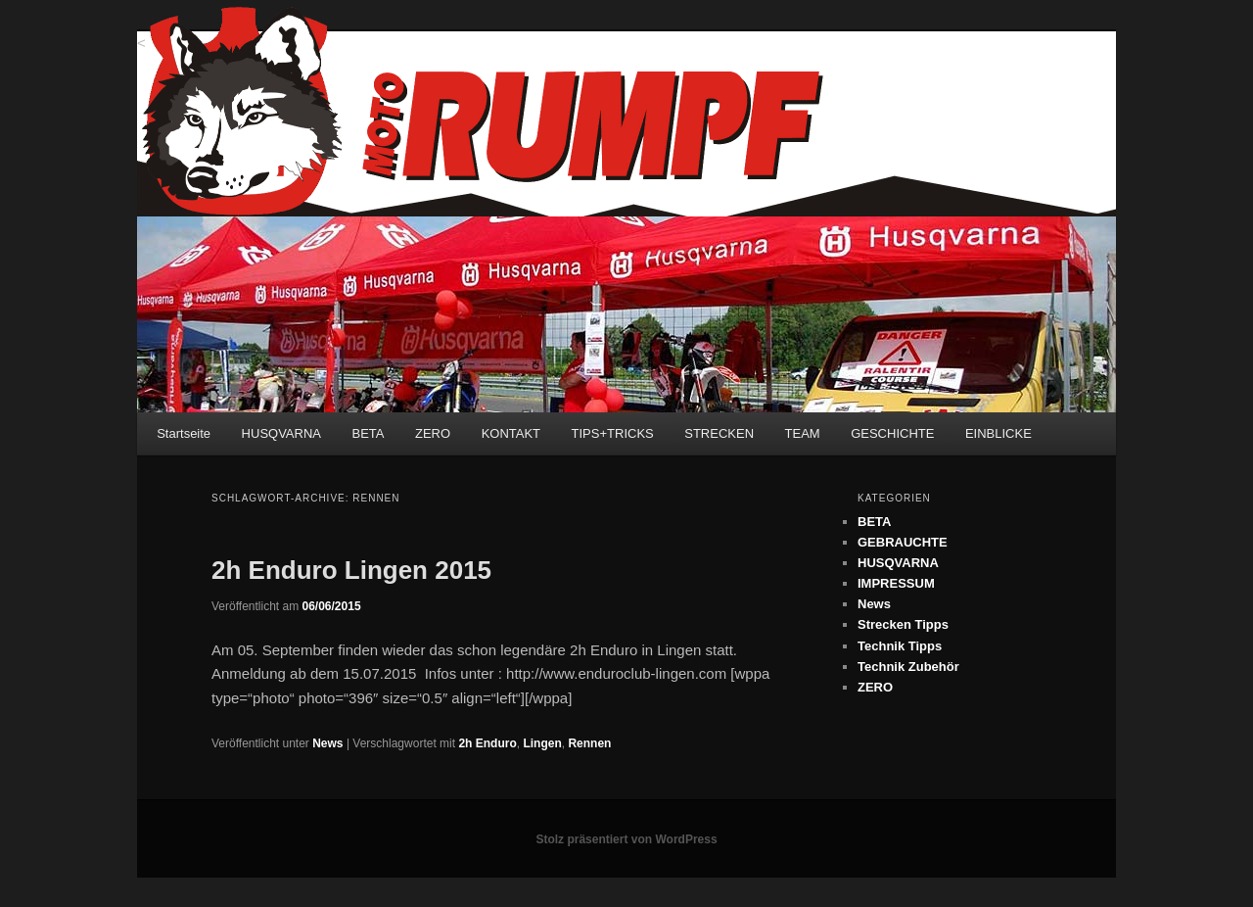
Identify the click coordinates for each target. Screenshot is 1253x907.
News (327, 743)
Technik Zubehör (908, 666)
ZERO (432, 433)
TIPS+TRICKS (613, 433)
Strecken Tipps (903, 624)
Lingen (542, 743)
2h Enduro (487, 743)
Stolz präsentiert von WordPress (626, 839)
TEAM (802, 433)
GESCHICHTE (892, 433)
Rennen (589, 743)
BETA (368, 433)
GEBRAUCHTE (903, 542)
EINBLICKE (998, 433)
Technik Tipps (900, 646)
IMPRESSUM (896, 583)
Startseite (183, 433)
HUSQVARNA (281, 433)
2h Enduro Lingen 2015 (351, 570)
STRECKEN (719, 433)
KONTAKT (511, 433)
